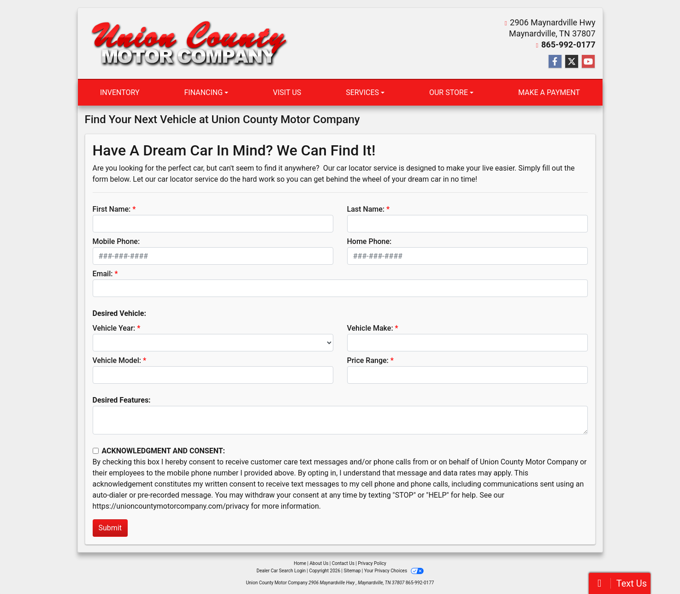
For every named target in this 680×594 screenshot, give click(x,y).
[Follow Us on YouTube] (588, 62)
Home (300, 563)
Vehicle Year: (114, 328)
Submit (110, 527)
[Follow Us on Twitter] (571, 62)
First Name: (112, 209)
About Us (319, 563)
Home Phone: (369, 241)
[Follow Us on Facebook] (555, 62)
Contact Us (343, 563)
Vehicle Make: (370, 328)
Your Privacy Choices (394, 570)
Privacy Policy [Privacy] (372, 563)
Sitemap (352, 570)
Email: (103, 273)
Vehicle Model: (117, 360)
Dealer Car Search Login (281, 570)
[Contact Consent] (96, 451)
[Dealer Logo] (188, 43)
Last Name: (366, 209)
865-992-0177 (568, 44)
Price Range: (368, 360)
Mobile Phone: (116, 241)
